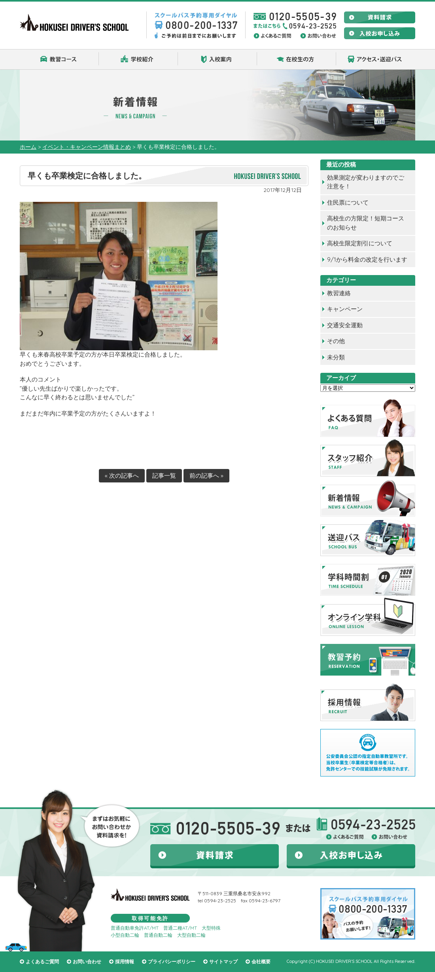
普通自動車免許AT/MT (135, 928)
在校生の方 (296, 59)
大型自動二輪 (191, 935)
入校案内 (217, 59)
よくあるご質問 (42, 961)
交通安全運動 (345, 325)
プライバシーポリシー (171, 961)
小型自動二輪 (125, 935)
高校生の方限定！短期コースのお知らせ (365, 223)
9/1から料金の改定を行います (367, 259)
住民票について (348, 202)
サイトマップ (223, 961)
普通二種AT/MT (180, 928)
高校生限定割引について (359, 243)
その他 (336, 341)
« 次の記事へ (122, 475)
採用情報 (124, 961)
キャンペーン (345, 309)
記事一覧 (164, 475)
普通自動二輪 (158, 935)
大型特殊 (211, 928)
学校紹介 (138, 59)
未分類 (336, 357)
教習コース (59, 59)
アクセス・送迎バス (375, 59)
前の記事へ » (206, 475)
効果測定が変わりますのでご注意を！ (365, 182)
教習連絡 (339, 293)
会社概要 (261, 961)
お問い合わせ (87, 961)
